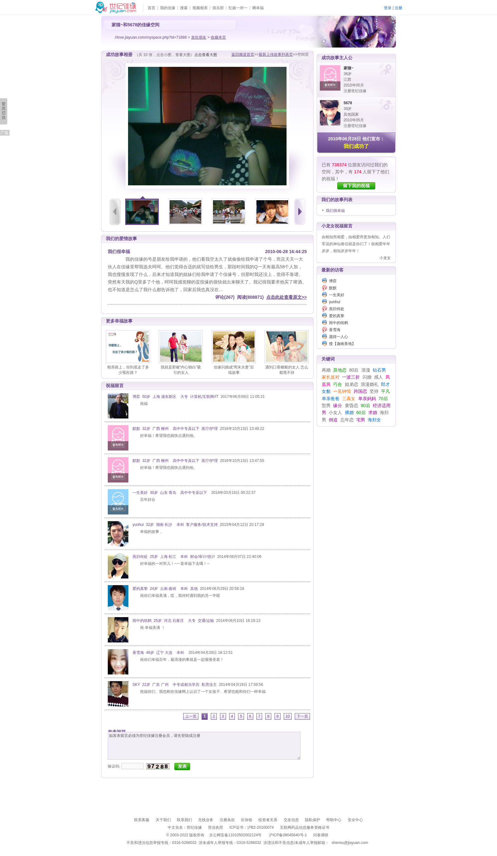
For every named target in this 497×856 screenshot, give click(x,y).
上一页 (191, 716)
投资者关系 (267, 820)
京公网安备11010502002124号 (235, 835)
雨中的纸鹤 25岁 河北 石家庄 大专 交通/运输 (173, 620)
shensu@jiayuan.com (350, 842)
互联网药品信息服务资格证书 (304, 827)
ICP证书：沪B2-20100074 (251, 827)
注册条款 (227, 820)
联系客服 (141, 820)
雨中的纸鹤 (338, 323)
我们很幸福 (335, 210)
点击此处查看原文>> (286, 297)
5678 (348, 103)
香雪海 (334, 330)
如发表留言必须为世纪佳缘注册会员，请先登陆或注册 (204, 746)
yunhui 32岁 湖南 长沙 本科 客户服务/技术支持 (175, 524)
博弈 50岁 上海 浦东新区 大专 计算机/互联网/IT (175, 396)
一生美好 (336, 295)
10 (288, 716)
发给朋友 (198, 37)
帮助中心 (333, 820)
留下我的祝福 (356, 185)
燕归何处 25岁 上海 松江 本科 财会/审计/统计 (173, 556)
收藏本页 (218, 37)
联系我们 (184, 820)
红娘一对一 (238, 8)
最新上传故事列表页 (276, 54)
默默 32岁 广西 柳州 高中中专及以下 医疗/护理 (175, 428)
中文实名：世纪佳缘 (185, 827)
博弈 (333, 281)
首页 (151, 8)
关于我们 (163, 820)
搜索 (184, 8)
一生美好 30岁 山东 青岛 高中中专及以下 (170, 492)
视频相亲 (200, 8)
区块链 (246, 820)
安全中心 (355, 820)
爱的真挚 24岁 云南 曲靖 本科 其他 (165, 588)
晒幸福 (258, 8)
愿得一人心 (338, 337)
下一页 (302, 716)
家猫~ (348, 68)
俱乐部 (218, 8)
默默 (333, 288)
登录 (387, 8)
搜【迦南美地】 (342, 344)
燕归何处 (336, 309)
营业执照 (215, 827)
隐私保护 (312, 820)
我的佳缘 (167, 8)
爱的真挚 (336, 316)
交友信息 (291, 820)
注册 (398, 8)
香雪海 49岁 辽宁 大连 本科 (159, 652)
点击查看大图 (205, 55)
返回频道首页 (242, 54)
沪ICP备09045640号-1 (288, 835)
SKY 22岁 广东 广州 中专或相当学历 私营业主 (174, 684)
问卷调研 (320, 835)
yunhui (334, 302)
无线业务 (205, 820)
